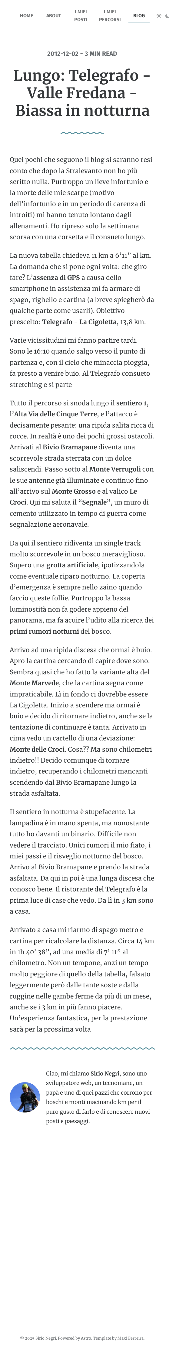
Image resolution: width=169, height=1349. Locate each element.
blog (139, 15)
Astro (86, 1338)
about (53, 15)
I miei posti (81, 15)
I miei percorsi (110, 15)
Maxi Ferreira (131, 1338)
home (26, 15)
